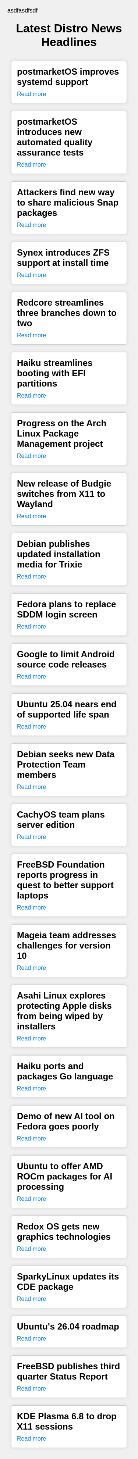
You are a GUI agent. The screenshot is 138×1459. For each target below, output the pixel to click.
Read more (31, 94)
